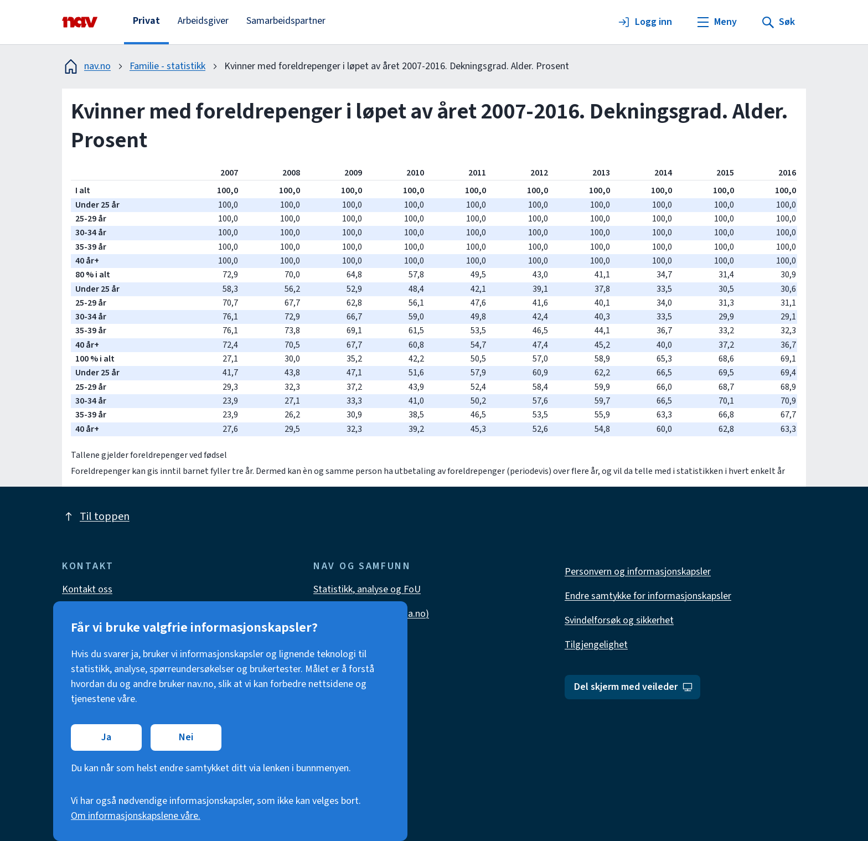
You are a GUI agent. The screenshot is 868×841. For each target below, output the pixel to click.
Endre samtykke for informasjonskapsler (648, 596)
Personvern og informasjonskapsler (638, 572)
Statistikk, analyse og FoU (367, 589)
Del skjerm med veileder (633, 687)
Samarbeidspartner (286, 21)
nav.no (86, 66)
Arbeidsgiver (203, 21)
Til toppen (96, 516)
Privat (146, 21)
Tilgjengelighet (596, 645)
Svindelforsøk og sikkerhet (619, 620)
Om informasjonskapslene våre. (135, 816)
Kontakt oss (87, 589)
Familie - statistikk (167, 66)
